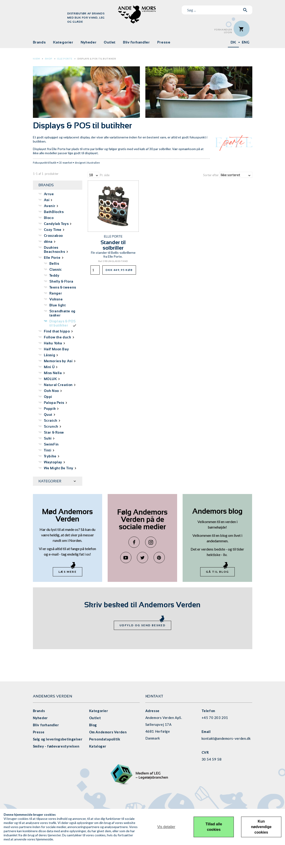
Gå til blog (217, 571)
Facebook (134, 542)
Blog (93, 725)
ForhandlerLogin (223, 31)
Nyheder (88, 42)
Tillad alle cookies (213, 827)
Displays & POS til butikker (96, 58)
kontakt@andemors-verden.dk (226, 738)
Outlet (110, 42)
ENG (246, 42)
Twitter (142, 557)
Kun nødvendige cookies (261, 826)
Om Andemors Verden (108, 732)
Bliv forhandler (136, 42)
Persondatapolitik (104, 739)
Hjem (36, 58)
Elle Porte (64, 58)
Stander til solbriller (113, 245)
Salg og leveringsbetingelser (58, 739)
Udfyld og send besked (142, 625)
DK (233, 42)
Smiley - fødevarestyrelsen (56, 746)
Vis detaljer (166, 827)
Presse (163, 42)
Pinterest (159, 557)
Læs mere (68, 571)
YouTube (125, 557)
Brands (39, 42)
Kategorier (63, 42)
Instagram (150, 542)
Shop (48, 58)
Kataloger (97, 746)
